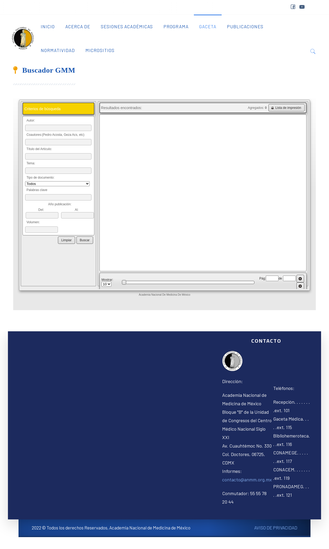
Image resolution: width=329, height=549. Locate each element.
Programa (176, 26)
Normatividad (58, 50)
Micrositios (100, 50)
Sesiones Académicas (127, 26)
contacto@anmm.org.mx (247, 479)
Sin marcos (164, 204)
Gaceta (207, 26)
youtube (302, 7)
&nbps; (312, 8)
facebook (293, 7)
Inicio (48, 26)
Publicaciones (245, 26)
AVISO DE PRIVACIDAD (275, 527)
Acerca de (77, 26)
